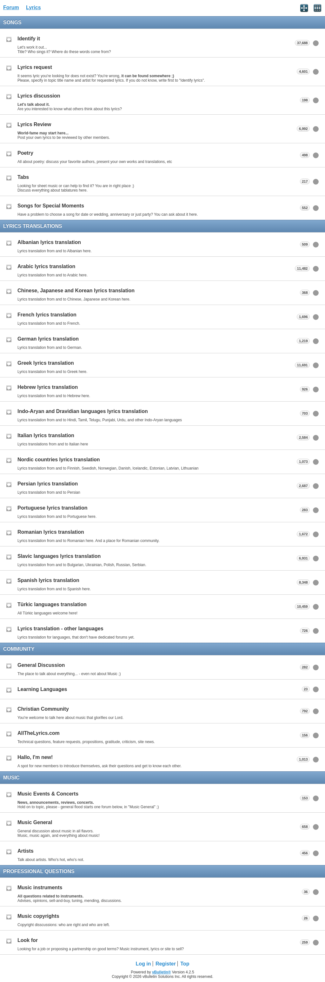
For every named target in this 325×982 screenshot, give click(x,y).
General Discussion (41, 665)
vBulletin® (161, 972)
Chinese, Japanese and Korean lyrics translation (76, 290)
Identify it (28, 38)
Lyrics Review (34, 124)
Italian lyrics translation (45, 435)
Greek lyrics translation (45, 363)
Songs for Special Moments (50, 205)
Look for (27, 940)
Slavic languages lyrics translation (59, 556)
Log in (143, 963)
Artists (25, 851)
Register (166, 963)
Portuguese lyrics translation (52, 508)
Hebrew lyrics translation (47, 387)
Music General (34, 822)
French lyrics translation (46, 314)
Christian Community (43, 709)
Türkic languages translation (52, 604)
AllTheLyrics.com (38, 733)
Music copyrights (38, 916)
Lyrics (33, 7)
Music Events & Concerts (47, 793)
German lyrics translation (48, 339)
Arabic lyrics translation (46, 266)
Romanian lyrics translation (50, 532)
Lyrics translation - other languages (60, 628)
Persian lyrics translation (47, 483)
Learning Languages (42, 689)
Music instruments (39, 887)
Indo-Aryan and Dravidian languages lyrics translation (82, 411)
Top (184, 963)
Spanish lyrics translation (48, 580)
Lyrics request (34, 67)
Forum (11, 7)
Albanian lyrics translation (49, 242)
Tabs (23, 177)
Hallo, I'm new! (35, 757)
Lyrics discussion (38, 95)
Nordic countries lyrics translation (58, 459)
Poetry (25, 153)
